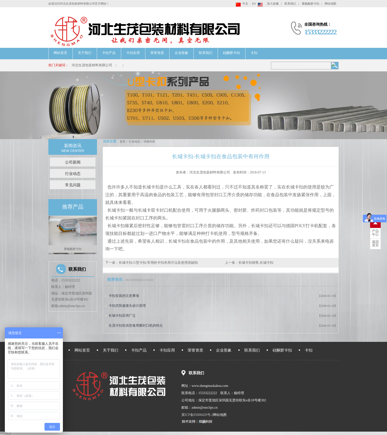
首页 (123, 141)
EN (254, 3)
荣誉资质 (157, 53)
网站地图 (330, 3)
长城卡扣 (151, 187)
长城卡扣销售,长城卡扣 (255, 262)
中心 (375, 233)
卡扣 (254, 53)
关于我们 (84, 53)
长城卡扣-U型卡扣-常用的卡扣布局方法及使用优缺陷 (158, 262)
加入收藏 (273, 3)
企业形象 (181, 53)
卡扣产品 (109, 53)
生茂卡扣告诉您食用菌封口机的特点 (136, 325)
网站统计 (6, 433)
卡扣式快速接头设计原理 (127, 306)
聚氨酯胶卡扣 (310, 3)
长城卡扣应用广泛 (122, 315)
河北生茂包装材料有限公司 (92, 65)
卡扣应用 (133, 53)
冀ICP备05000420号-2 (197, 415)
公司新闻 (73, 162)
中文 (245, 3)
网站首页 (60, 53)
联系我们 (290, 3)
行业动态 (134, 141)
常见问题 (73, 185)
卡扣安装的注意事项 (124, 296)
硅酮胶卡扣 (231, 53)
